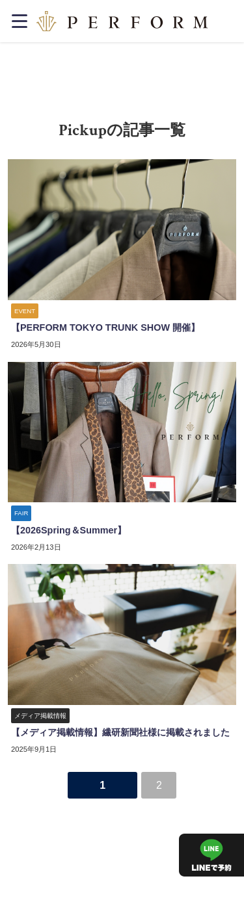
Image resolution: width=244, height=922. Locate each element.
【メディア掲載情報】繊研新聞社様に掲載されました (120, 732)
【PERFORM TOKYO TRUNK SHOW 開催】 (105, 327)
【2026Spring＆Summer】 (68, 530)
